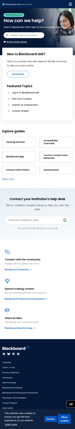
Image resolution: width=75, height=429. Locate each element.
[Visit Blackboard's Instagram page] (18, 353)
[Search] (24, 35)
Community (7, 378)
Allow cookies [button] (64, 419)
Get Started (18, 74)
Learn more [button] (11, 424)
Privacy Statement (10, 372)
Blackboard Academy (12, 388)
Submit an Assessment (25, 104)
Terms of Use (8, 367)
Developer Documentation (14, 398)
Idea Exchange (9, 382)
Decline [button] (50, 419)
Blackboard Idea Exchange (20, 328)
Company (6, 362)
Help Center (7, 408)
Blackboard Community (18, 269)
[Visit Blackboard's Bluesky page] (9, 353)
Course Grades (20, 110)
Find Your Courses (22, 98)
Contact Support (9, 403)
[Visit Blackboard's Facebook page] (4, 353)
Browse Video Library (15, 42)
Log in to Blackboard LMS (25, 92)
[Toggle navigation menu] (70, 4)
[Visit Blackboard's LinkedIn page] (14, 353)
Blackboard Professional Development (26, 299)
